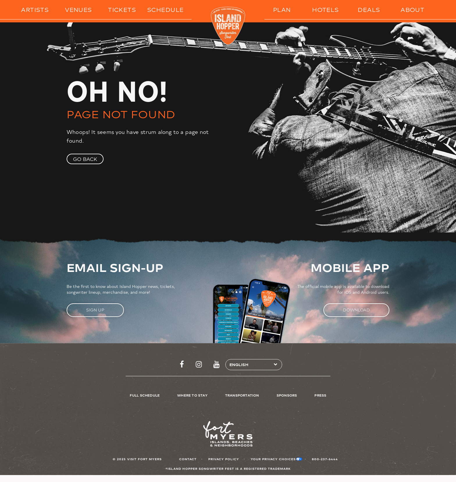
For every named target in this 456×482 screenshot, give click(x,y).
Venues (78, 9)
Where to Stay (192, 395)
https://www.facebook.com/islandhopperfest (182, 364)
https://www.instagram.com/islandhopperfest (199, 364)
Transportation (242, 395)
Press (320, 395)
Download (356, 310)
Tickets (122, 9)
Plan (282, 9)
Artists (35, 9)
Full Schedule (145, 395)
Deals (369, 9)
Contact (188, 459)
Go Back (85, 159)
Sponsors (287, 395)
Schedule (165, 9)
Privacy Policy (223, 459)
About (412, 9)
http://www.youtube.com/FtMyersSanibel (216, 364)
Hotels (325, 9)
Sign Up (95, 310)
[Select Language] (251, 364)
